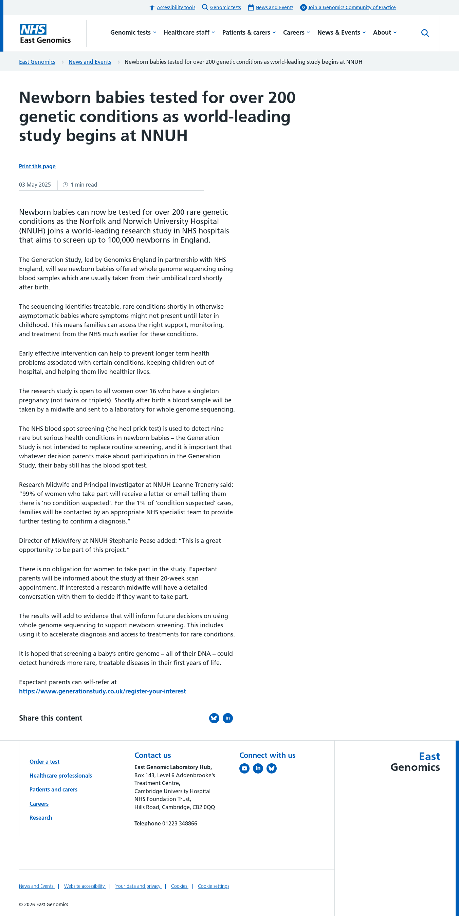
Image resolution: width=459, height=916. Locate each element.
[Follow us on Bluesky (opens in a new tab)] (273, 769)
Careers (296, 32)
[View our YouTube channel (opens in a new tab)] (246, 769)
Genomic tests (133, 32)
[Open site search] (425, 33)
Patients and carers (53, 789)
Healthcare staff (189, 32)
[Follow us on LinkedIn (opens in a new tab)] (260, 769)
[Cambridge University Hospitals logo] (53, 33)
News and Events (90, 61)
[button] (172, 7)
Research (41, 817)
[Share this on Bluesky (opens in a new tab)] (216, 718)
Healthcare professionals (61, 775)
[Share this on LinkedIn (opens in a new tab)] (229, 718)
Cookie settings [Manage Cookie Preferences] (213, 886)
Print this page (37, 166)
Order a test (44, 761)
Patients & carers (249, 32)
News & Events (341, 32)
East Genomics (37, 61)
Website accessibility (85, 886)
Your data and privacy (138, 886)
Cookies (179, 886)
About (385, 32)
